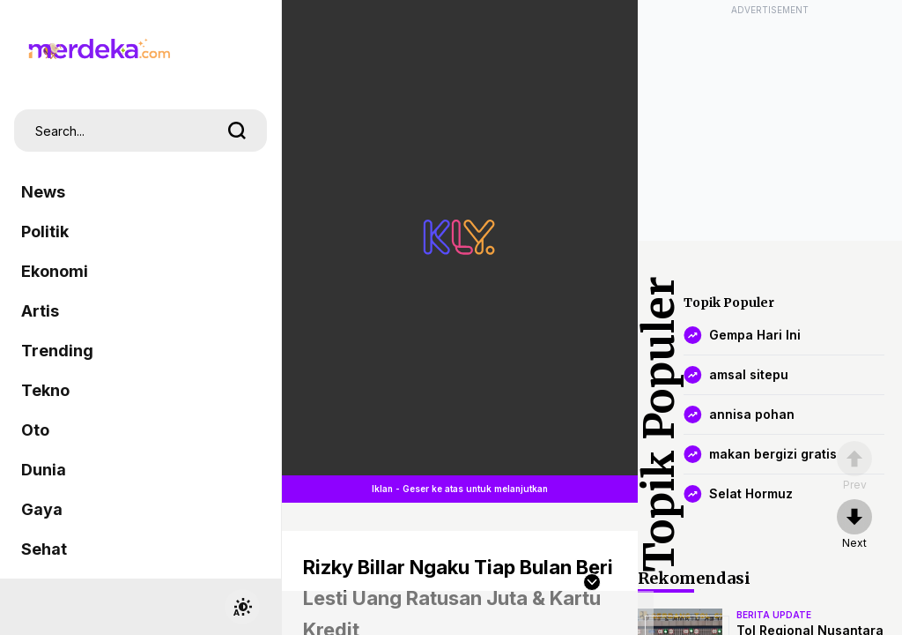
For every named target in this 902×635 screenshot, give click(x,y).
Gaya (42, 509)
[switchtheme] (242, 606)
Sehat (44, 549)
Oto (35, 430)
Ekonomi (54, 271)
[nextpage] (854, 524)
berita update (773, 614)
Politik (45, 231)
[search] (237, 130)
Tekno (45, 390)
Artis (40, 311)
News (43, 192)
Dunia (43, 469)
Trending (57, 350)
